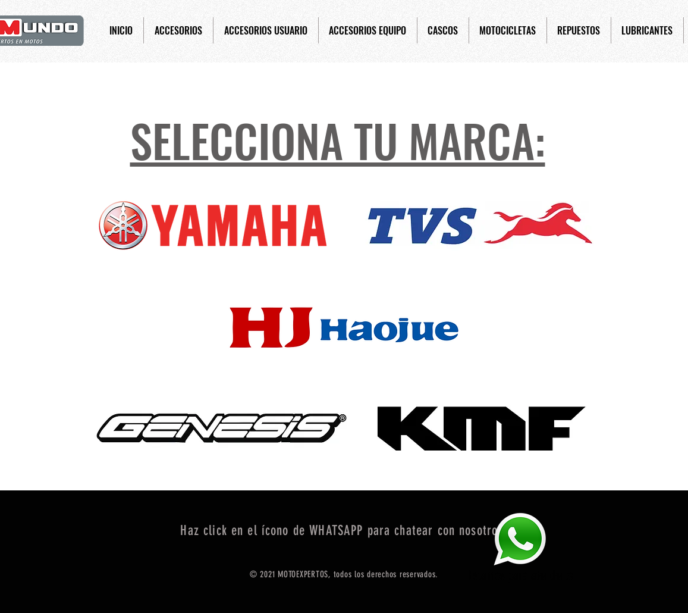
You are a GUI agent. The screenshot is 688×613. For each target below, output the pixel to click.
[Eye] (520, 539)
